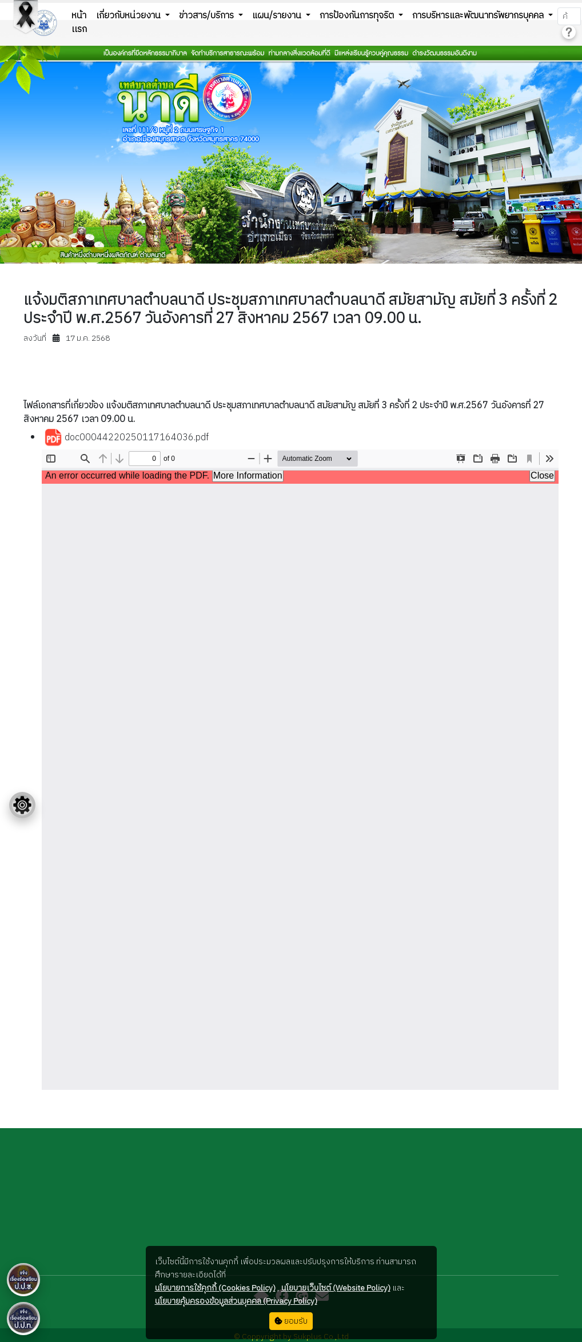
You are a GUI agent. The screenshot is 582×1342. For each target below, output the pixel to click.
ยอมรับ (291, 1321)
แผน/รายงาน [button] (278, 15)
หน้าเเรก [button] (79, 22)
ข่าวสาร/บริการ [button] (207, 15)
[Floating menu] (22, 805)
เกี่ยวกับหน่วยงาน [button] (129, 15)
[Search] (569, 16)
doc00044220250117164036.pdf (126, 438)
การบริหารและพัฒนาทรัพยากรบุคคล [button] (479, 15)
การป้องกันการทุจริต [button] (358, 15)
